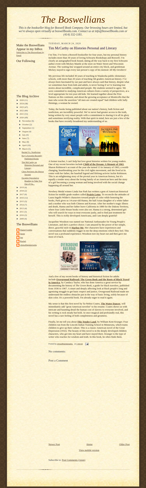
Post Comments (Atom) (73, 460)
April (24, 145)
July (24, 135)
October (25, 124)
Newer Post (54, 444)
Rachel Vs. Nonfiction (31, 152)
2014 (22, 205)
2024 (22, 103)
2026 (22, 100)
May (24, 142)
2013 (22, 208)
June (24, 138)
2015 (22, 201)
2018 (22, 191)
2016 (22, 198)
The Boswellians (73, 19)
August (25, 131)
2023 (22, 107)
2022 (22, 110)
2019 (22, 187)
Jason (22, 233)
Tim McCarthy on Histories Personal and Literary (32, 165)
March (25, 149)
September (27, 128)
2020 (22, 117)
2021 (22, 114)
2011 (22, 212)
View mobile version (89, 450)
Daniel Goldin (26, 230)
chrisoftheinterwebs (28, 245)
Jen (21, 237)
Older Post (124, 444)
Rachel (23, 241)
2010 (22, 215)
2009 (22, 219)
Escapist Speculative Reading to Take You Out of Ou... (32, 181)
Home (90, 444)
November (27, 121)
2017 (22, 194)
